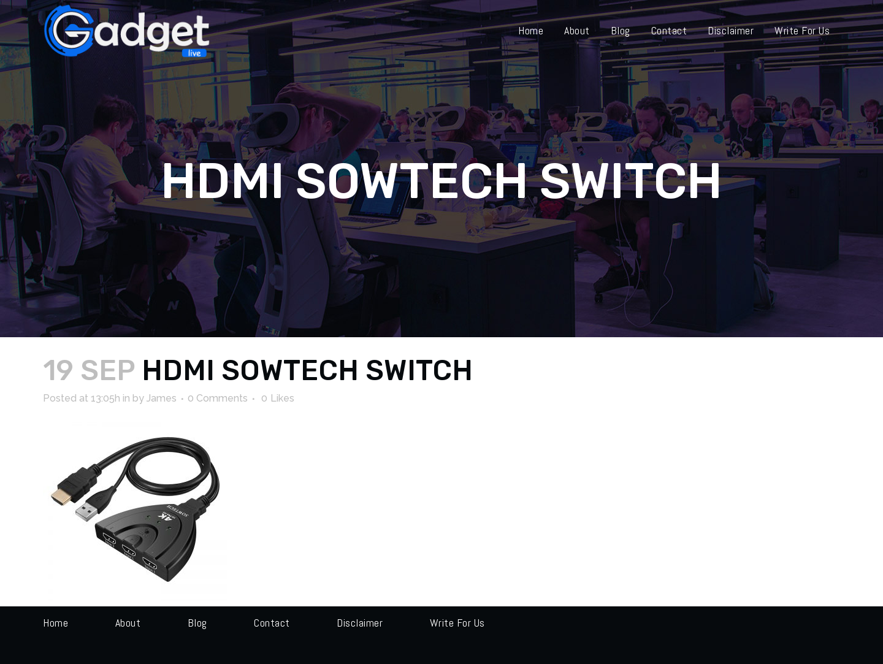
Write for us (457, 623)
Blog (197, 623)
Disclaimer (360, 623)
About (128, 623)
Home (55, 623)
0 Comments (218, 398)
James (162, 398)
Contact (272, 623)
